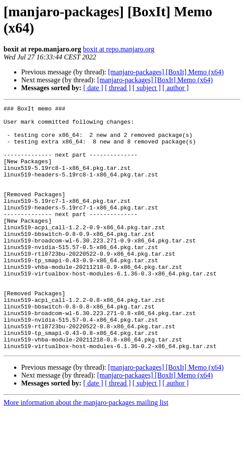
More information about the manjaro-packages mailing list (86, 451)
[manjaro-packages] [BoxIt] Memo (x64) (166, 72)
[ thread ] (118, 88)
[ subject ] (147, 88)
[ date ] (93, 88)
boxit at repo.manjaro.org (118, 49)
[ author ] (176, 88)
